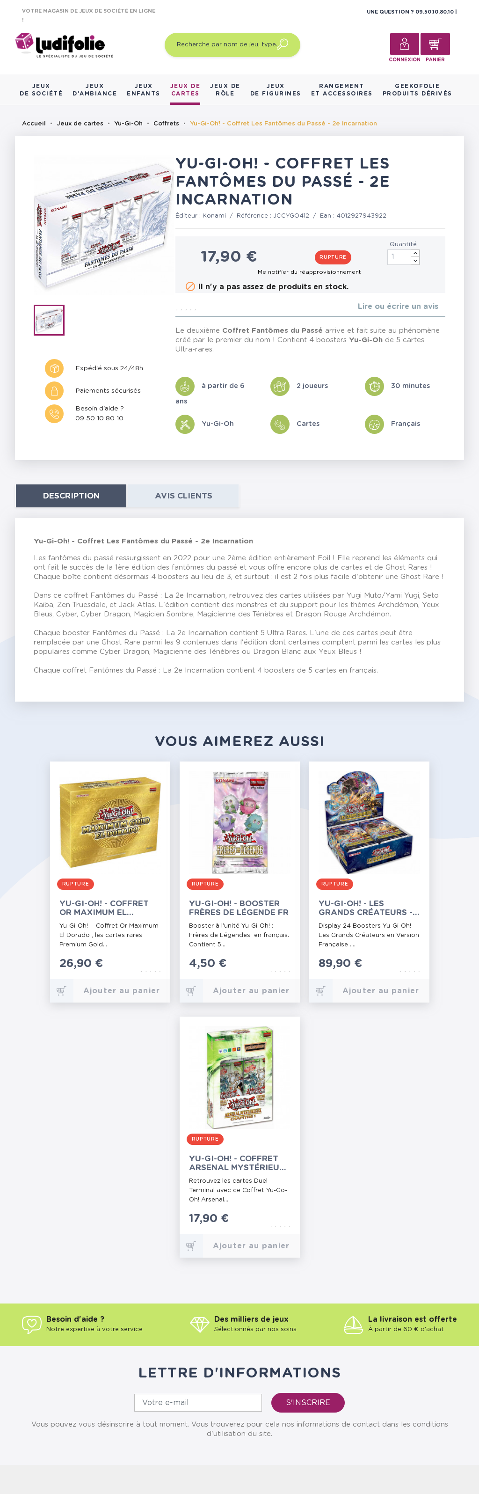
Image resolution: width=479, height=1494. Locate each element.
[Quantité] (403, 257)
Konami (214, 216)
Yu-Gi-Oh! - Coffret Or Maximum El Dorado (104, 908)
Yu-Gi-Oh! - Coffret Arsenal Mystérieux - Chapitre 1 (239, 1163)
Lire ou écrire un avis (398, 306)
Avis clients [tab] (183, 496)
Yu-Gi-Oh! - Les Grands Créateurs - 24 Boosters (366, 908)
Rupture (333, 257)
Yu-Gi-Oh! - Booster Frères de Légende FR (239, 908)
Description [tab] (71, 496)
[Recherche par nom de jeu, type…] (232, 45)
